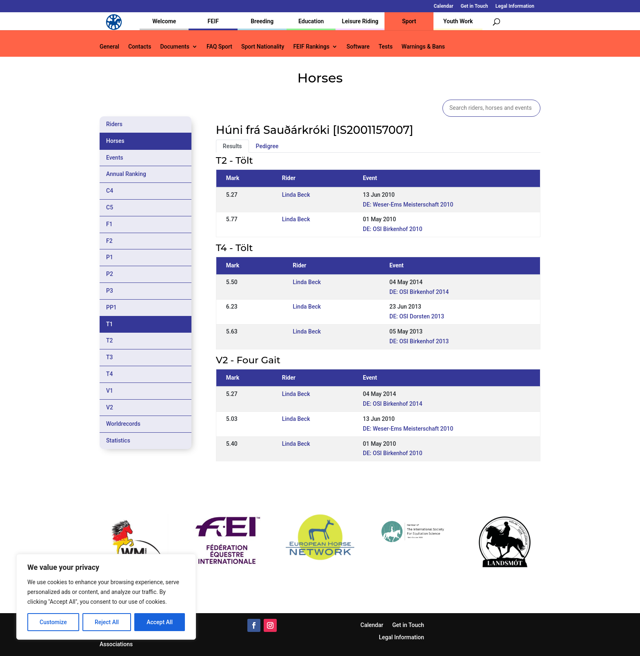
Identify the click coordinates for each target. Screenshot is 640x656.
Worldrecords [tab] (123, 423)
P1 (109, 257)
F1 (109, 224)
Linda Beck (296, 194)
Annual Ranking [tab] (126, 174)
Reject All (107, 622)
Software (358, 47)
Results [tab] (232, 146)
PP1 (111, 307)
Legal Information (515, 6)
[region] (106, 597)
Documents (174, 47)
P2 (109, 274)
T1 (109, 324)
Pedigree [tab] (267, 146)
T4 (109, 374)
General (109, 47)
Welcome (164, 21)
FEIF (213, 21)
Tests (385, 47)
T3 (109, 357)
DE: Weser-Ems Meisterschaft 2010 (408, 204)
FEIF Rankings (311, 47)
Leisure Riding (360, 21)
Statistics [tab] (118, 440)
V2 (109, 407)
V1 (109, 390)
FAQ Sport (219, 47)
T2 (109, 340)
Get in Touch (474, 6)
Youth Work (458, 21)
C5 (109, 207)
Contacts (139, 47)
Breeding (262, 21)
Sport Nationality (262, 47)
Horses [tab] (115, 141)
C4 (109, 190)
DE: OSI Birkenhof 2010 (392, 229)
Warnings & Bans (423, 47)
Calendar (443, 6)
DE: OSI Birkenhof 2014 (419, 292)
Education (311, 21)
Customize (53, 622)
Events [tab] (114, 157)
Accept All (160, 622)
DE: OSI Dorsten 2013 (416, 316)
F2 (109, 241)
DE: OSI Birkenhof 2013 (419, 341)
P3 (109, 290)
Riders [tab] (114, 124)
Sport (409, 21)
